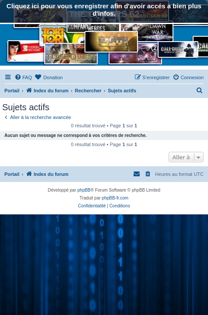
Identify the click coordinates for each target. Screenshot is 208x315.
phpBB (84, 190)
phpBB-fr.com (115, 198)
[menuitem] (23, 77)
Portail (11, 90)
